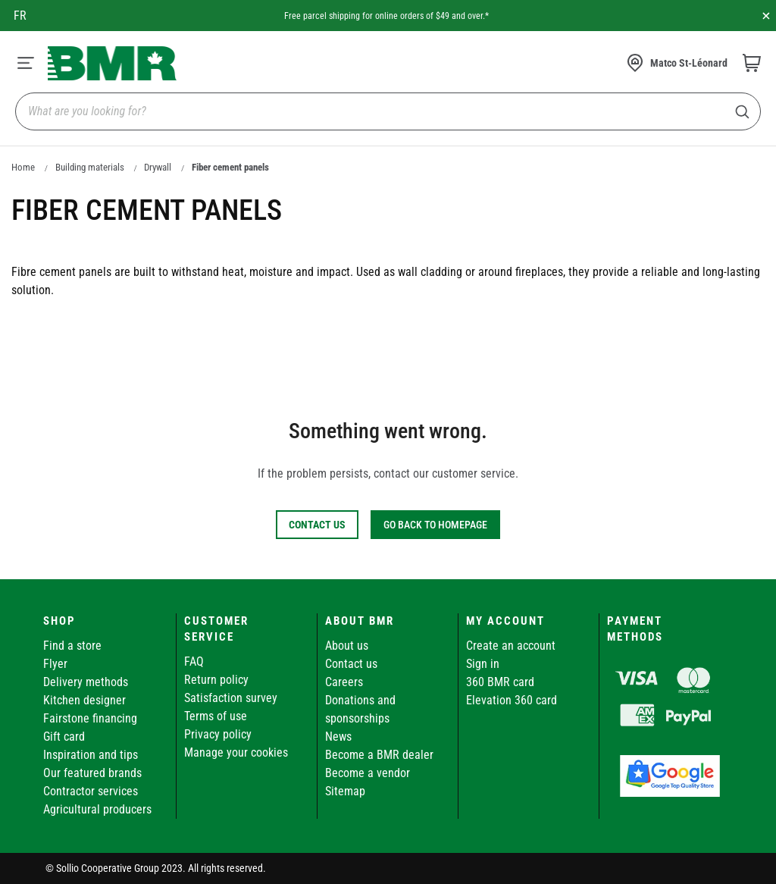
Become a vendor (367, 773)
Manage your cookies (236, 752)
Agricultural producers (97, 809)
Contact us (351, 664)
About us (346, 645)
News (338, 736)
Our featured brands (92, 773)
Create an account (510, 645)
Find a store (72, 645)
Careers (344, 682)
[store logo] (112, 63)
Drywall (157, 167)
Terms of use (215, 716)
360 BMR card (500, 682)
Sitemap (345, 791)
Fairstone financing (90, 718)
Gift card (64, 736)
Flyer (55, 664)
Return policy (216, 679)
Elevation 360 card (511, 700)
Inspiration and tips (90, 755)
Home (23, 167)
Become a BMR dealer (379, 755)
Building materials (89, 167)
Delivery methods (85, 682)
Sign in (482, 664)
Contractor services (90, 791)
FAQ (194, 661)
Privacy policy (218, 734)
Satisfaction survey (230, 698)
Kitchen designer (84, 700)
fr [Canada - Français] (20, 15)
